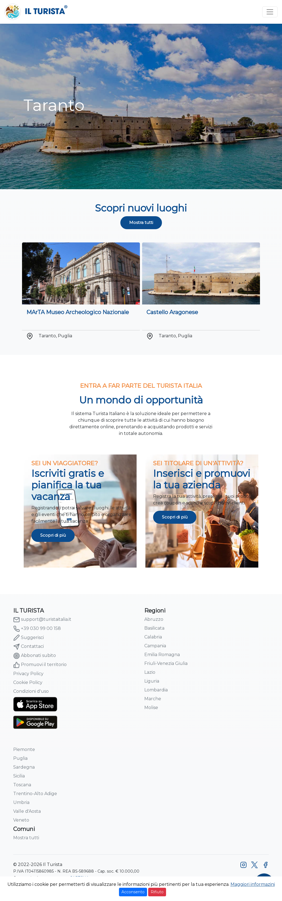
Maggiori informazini (253, 884)
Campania (155, 645)
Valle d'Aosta (27, 811)
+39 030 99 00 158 (37, 628)
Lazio (149, 672)
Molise (151, 707)
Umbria (21, 802)
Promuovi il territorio (40, 665)
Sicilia (19, 776)
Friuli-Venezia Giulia (166, 663)
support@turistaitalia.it (42, 619)
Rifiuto (157, 891)
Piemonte (24, 749)
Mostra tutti (141, 222)
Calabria (153, 637)
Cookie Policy (27, 682)
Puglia (20, 758)
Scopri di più (53, 535)
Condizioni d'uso (31, 691)
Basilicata (154, 628)
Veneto (21, 820)
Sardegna (24, 767)
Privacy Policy (28, 673)
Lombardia (156, 690)
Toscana (22, 784)
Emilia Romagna (162, 654)
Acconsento (133, 891)
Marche (152, 698)
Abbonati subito (34, 656)
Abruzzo (153, 619)
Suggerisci (28, 637)
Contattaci (28, 646)
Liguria (151, 681)
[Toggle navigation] (270, 11)
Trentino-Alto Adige (35, 793)
